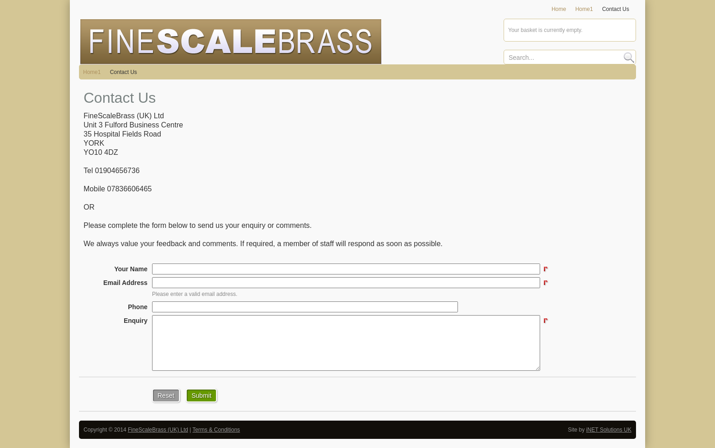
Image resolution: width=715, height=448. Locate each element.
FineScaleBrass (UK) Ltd (158, 430)
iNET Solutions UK (608, 430)
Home (559, 9)
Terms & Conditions (216, 430)
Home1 (92, 72)
